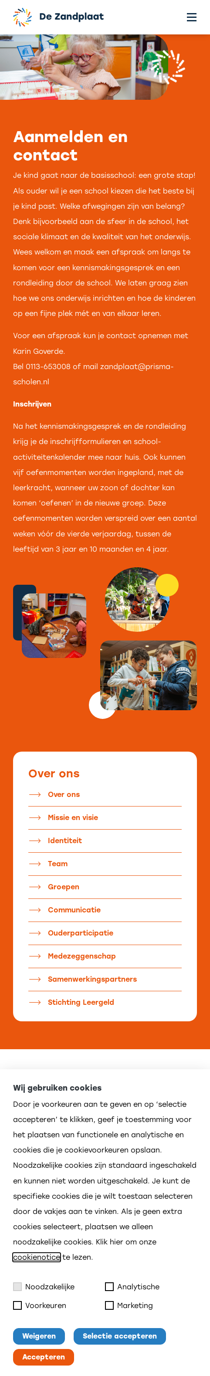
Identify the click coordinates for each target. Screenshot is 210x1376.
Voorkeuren (39, 1305)
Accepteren (43, 1357)
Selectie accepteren (120, 1336)
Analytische (132, 1286)
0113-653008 (48, 367)
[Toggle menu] (191, 17)
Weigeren (39, 1336)
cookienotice (36, 1257)
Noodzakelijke (44, 1286)
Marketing (129, 1305)
